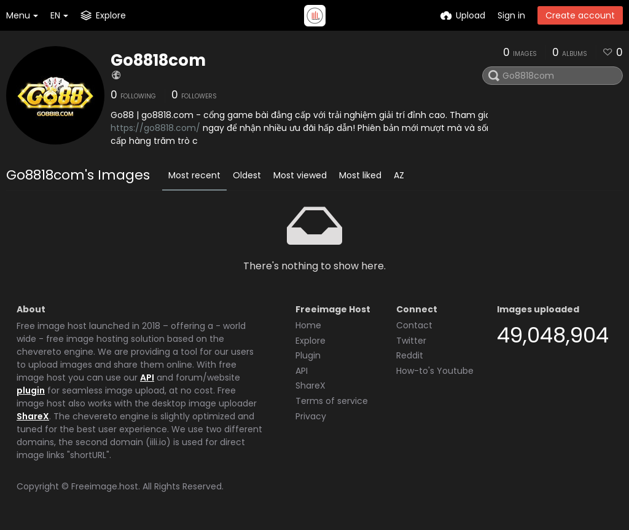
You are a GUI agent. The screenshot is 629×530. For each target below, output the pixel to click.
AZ (399, 175)
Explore (310, 340)
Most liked (360, 175)
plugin (31, 390)
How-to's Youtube (435, 371)
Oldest (247, 175)
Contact (414, 325)
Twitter (411, 340)
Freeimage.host (104, 486)
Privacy (310, 416)
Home (308, 325)
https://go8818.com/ (155, 128)
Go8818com (158, 60)
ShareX (33, 416)
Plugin (308, 355)
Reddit (409, 355)
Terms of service (331, 401)
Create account (580, 15)
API (147, 377)
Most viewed (300, 175)
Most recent (194, 175)
